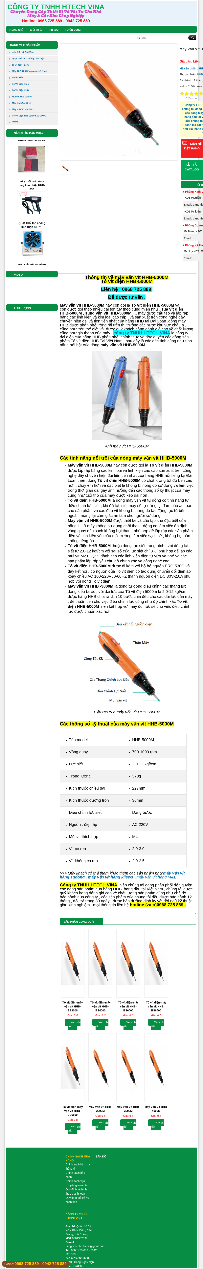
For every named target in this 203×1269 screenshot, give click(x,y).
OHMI (13, 122)
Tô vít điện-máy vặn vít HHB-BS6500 (156, 1006)
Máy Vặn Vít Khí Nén (21, 110)
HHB (200, 74)
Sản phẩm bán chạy (29, 133)
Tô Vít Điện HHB (19, 91)
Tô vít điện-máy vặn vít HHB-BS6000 (128, 1006)
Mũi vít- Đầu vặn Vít (20, 97)
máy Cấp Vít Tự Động (21, 53)
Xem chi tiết (74, 1024)
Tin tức (53, 30)
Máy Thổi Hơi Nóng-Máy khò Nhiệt (28, 72)
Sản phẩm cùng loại (79, 921)
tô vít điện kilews (19, 65)
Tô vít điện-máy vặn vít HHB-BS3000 (72, 1006)
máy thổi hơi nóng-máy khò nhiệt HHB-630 (32, 194)
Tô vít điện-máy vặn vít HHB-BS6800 (72, 1110)
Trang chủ (16, 30)
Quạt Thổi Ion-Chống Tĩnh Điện (26, 59)
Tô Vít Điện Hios (19, 84)
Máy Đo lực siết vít (20, 103)
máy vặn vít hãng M (156, 877)
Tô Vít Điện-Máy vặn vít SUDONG (27, 116)
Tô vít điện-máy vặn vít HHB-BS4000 (100, 1006)
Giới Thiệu (36, 30)
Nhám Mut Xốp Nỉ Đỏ (31, 149)
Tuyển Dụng (73, 30)
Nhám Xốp (16, 78)
